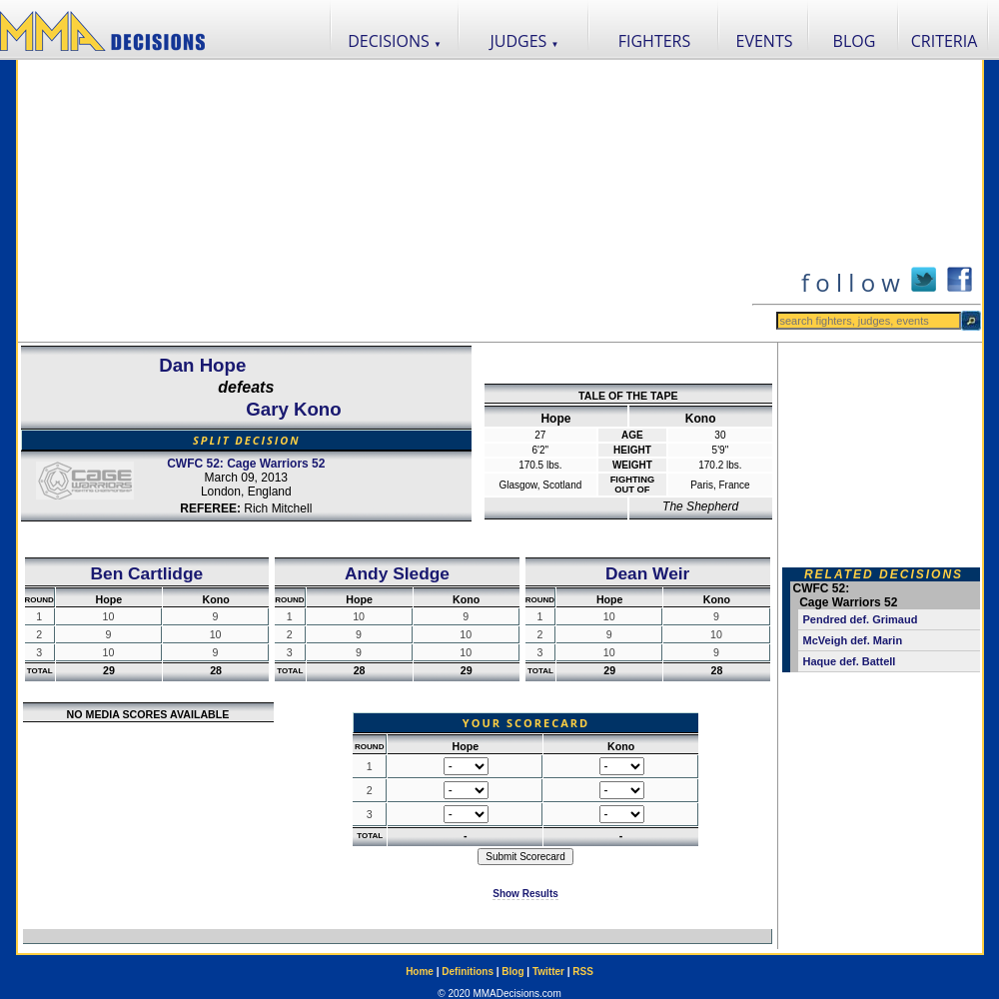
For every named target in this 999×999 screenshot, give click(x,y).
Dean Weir (647, 573)
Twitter (548, 971)
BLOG (854, 41)
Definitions (468, 971)
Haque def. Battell (849, 661)
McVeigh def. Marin (853, 640)
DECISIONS (395, 41)
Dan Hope (202, 365)
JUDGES (525, 41)
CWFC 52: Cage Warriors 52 (246, 464)
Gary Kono (293, 409)
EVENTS (764, 41)
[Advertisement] (384, 201)
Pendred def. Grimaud (860, 619)
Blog (512, 971)
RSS (582, 971)
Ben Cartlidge (147, 573)
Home (420, 971)
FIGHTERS (654, 41)
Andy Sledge (397, 573)
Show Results (525, 893)
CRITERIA (944, 41)
